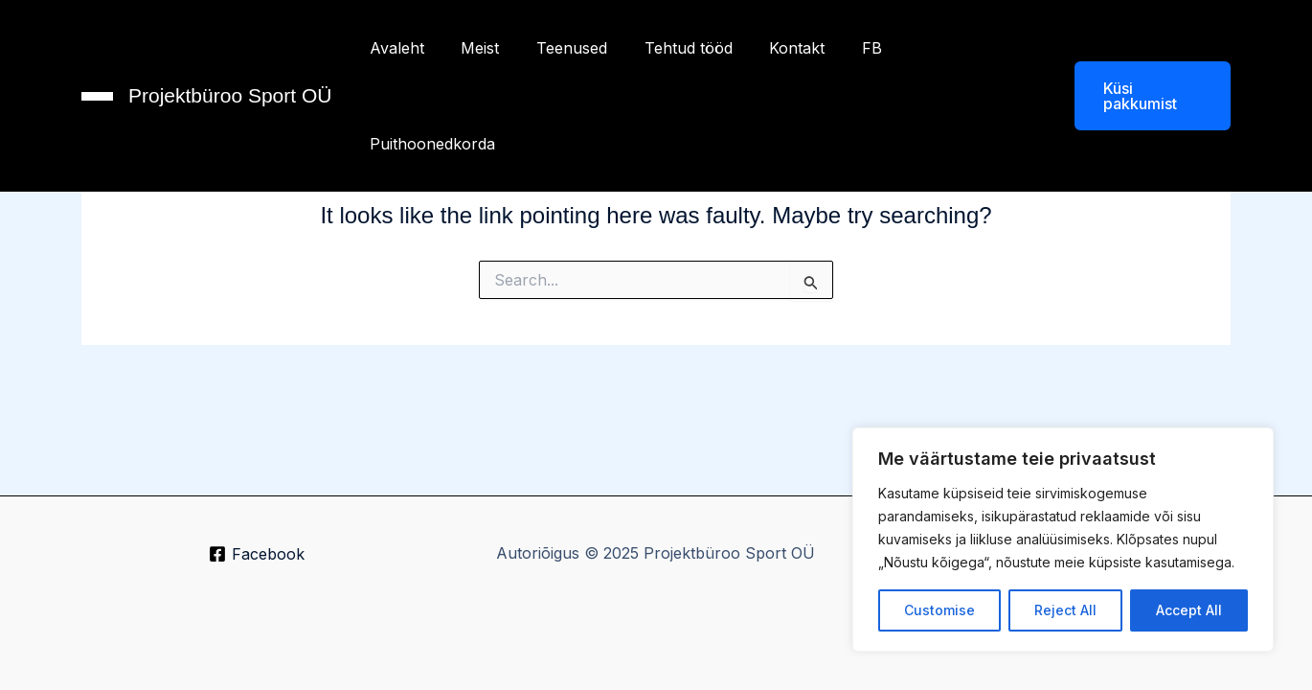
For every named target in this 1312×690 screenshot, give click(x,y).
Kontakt (773, 48)
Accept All (1189, 610)
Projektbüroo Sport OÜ (229, 47)
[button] (1136, 48)
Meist (475, 48)
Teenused (560, 48)
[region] (1063, 539)
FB (841, 48)
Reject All (1065, 610)
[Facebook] (257, 555)
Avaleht (398, 48)
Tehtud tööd (670, 48)
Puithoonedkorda (944, 48)
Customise (939, 610)
